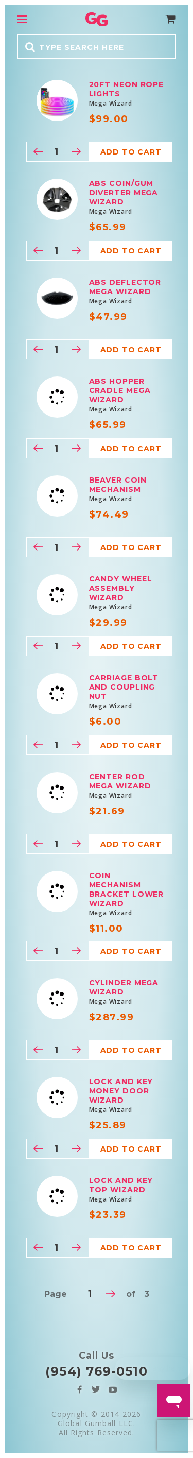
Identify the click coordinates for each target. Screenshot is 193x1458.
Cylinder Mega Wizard (124, 987)
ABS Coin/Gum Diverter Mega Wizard (124, 193)
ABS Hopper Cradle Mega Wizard (120, 390)
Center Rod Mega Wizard (120, 781)
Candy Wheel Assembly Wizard (120, 588)
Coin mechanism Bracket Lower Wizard (126, 889)
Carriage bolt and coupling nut (124, 687)
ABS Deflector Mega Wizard (125, 287)
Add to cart (131, 152)
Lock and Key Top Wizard (121, 1185)
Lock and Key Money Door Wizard (121, 1091)
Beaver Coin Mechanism (118, 484)
